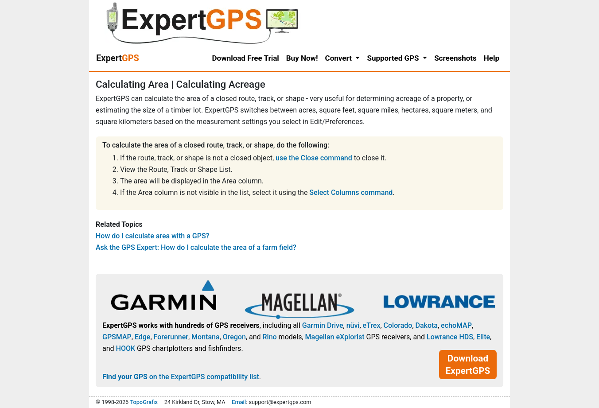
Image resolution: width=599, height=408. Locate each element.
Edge (143, 337)
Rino (269, 337)
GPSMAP (117, 337)
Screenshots (455, 58)
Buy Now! (302, 58)
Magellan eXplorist (335, 337)
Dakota (427, 325)
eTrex (372, 325)
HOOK (126, 348)
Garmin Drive (322, 325)
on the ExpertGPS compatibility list (180, 377)
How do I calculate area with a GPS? (152, 236)
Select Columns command (351, 192)
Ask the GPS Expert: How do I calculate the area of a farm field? (196, 247)
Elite (483, 337)
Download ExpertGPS (468, 364)
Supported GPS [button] (393, 58)
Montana (205, 337)
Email (239, 402)
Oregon (234, 337)
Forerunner (171, 337)
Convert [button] (339, 58)
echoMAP (456, 325)
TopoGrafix (143, 402)
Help (491, 58)
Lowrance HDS (450, 337)
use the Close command (314, 158)
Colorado (398, 325)
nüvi (353, 325)
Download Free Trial (245, 58)
